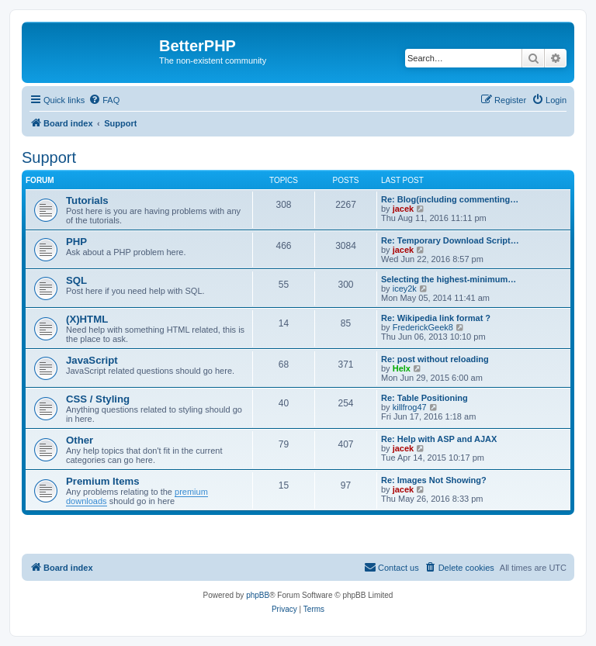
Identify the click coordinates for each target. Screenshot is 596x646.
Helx (402, 368)
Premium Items (103, 481)
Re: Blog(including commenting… (449, 199)
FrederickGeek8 (423, 327)
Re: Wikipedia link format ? (435, 318)
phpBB (257, 595)
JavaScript (92, 360)
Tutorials (87, 200)
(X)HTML (87, 319)
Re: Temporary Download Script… (450, 240)
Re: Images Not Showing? (434, 480)
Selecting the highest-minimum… (448, 279)
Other (79, 440)
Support (49, 157)
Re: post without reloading (435, 359)
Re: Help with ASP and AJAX (439, 439)
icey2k (405, 288)
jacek (403, 208)
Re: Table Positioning (424, 397)
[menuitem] (104, 100)
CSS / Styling (98, 399)
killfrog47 (410, 407)
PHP (76, 241)
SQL (76, 280)
